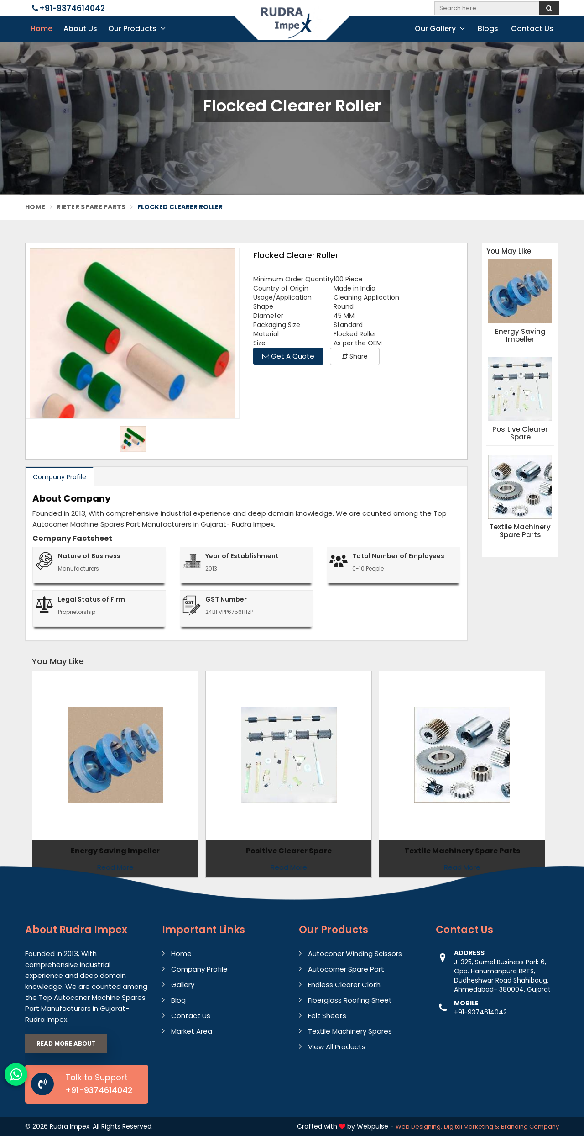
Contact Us (532, 28)
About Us (80, 28)
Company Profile (59, 476)
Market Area (191, 1031)
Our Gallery (440, 28)
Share (355, 356)
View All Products (336, 1046)
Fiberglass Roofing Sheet (350, 1000)
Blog (178, 1000)
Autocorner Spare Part (346, 969)
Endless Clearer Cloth (344, 984)
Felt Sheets (327, 1015)
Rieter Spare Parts (91, 206)
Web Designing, (419, 1126)
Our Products (137, 28)
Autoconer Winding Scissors (355, 953)
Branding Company (530, 1126)
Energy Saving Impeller (520, 335)
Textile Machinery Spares (350, 1031)
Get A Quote (288, 356)
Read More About (66, 1043)
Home (41, 28)
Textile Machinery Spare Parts (520, 531)
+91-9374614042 (68, 8)
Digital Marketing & (471, 1126)
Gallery (182, 984)
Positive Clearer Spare (520, 433)
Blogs (488, 28)
